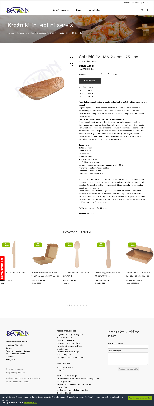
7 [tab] (86, 305)
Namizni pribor (94, 10)
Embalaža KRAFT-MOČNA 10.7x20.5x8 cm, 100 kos (139, 274)
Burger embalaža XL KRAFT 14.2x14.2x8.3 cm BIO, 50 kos (45, 274)
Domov (10, 33)
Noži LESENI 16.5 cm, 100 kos (12, 274)
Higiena (78, 10)
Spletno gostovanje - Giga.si (18, 382)
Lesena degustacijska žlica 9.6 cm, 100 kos (107, 274)
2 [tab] (71, 305)
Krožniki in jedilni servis (70, 33)
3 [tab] (74, 305)
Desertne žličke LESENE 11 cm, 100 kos (76, 274)
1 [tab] (69, 305)
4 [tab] (77, 305)
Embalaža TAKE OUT (46, 33)
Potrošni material (60, 10)
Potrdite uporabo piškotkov (140, 398)
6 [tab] (83, 305)
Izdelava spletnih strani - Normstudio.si (23, 378)
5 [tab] (80, 305)
